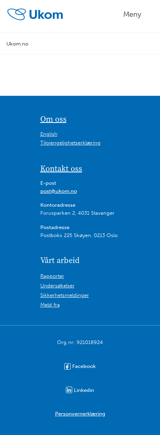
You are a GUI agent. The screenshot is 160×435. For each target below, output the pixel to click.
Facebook (80, 366)
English (48, 134)
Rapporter (52, 276)
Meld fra (50, 305)
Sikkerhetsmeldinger (64, 295)
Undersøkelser (57, 286)
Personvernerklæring (80, 414)
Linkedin (80, 390)
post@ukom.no (58, 191)
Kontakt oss (61, 168)
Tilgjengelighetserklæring (70, 143)
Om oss (53, 119)
